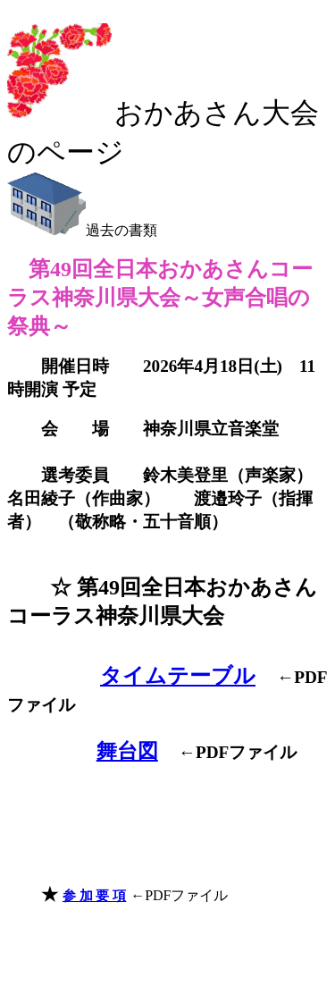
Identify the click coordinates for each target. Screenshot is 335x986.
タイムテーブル (177, 675)
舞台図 (127, 751)
